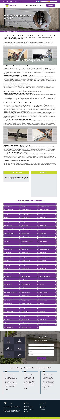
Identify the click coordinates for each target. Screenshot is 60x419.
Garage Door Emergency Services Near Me (10, 292)
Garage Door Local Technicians (26, 230)
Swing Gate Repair (42, 311)
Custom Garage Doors (7, 241)
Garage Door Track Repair (26, 324)
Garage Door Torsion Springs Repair (27, 322)
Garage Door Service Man (25, 295)
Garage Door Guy (6, 322)
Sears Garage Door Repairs (44, 297)
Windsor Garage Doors (43, 319)
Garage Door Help (24, 206)
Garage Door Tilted (25, 316)
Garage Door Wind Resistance (44, 209)
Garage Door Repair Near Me (26, 284)
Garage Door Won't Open (43, 217)
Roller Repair (42, 284)
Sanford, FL (6, 1)
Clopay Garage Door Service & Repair (9, 230)
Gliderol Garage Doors (43, 233)
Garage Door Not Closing (25, 244)
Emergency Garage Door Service (9, 246)
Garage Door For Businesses (8, 303)
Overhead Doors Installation (44, 265)
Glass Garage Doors (43, 230)
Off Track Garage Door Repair (44, 257)
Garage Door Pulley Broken (26, 273)
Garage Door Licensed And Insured (27, 228)
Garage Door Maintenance (26, 236)
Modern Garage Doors (43, 252)
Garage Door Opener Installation (26, 257)
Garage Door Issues (25, 222)
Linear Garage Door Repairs (44, 246)
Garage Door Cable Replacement (9, 273)
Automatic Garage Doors (29, 407)
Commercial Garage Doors (8, 236)
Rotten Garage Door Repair (44, 292)
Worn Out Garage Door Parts (44, 324)
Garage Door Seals (6, 281)
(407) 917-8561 (50, 5)
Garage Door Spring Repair (26, 300)
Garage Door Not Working (25, 249)
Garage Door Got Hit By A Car (8, 319)
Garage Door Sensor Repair (26, 292)
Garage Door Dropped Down (8, 284)
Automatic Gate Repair (7, 214)
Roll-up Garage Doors (43, 281)
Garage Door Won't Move (43, 214)
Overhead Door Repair (43, 260)
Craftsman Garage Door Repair (8, 238)
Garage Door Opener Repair (26, 260)
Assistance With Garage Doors (8, 209)
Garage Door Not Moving (25, 246)
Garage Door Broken (7, 268)
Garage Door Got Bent (7, 316)
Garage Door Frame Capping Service (9, 311)
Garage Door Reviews (25, 287)
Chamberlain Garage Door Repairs (9, 228)
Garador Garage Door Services (8, 257)
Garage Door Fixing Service (8, 300)
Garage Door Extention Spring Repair (9, 297)
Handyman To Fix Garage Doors (44, 238)
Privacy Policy (27, 412)
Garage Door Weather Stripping (44, 206)
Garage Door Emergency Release (9, 287)
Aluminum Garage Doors (29, 406)
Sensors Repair (42, 303)
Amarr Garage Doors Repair (8, 206)
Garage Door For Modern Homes (8, 308)
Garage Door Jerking (25, 225)
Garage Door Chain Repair (8, 276)
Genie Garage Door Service (44, 228)
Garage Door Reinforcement (26, 276)
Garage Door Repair (25, 281)
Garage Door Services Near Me (26, 297)
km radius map (44, 185)
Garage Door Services (33, 5)
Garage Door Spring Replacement (27, 303)
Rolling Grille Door (42, 287)
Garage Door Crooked (7, 279)
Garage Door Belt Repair (7, 265)
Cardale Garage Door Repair (8, 225)
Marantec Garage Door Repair (44, 249)
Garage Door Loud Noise (25, 233)
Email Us (21, 1)
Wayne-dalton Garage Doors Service (45, 316)
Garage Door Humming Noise (8, 324)
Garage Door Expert (7, 295)
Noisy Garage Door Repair (25, 238)
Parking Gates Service (43, 268)
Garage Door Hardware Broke (8, 327)
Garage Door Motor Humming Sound (27, 241)
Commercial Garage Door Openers (9, 233)
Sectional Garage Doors (43, 300)
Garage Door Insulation (25, 217)
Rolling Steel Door (42, 289)
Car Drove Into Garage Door (8, 222)
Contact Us (42, 5)
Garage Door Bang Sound (7, 260)
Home (27, 5)
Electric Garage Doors (7, 244)
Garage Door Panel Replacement (27, 265)
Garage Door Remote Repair (26, 279)
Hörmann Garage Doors (43, 241)
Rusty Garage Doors (43, 295)
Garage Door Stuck (25, 311)
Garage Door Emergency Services (9, 289)
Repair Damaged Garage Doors (44, 273)
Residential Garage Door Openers (45, 276)
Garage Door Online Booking (26, 252)
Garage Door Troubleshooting (26, 327)
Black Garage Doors (7, 217)
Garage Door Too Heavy (25, 319)
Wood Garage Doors (43, 322)
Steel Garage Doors (43, 308)
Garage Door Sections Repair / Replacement (28, 289)
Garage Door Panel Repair (26, 268)
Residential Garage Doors (43, 279)
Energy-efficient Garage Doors (8, 249)
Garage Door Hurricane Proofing (26, 209)
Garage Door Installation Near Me (27, 214)
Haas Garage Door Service (44, 236)
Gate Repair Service (43, 225)
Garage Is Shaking (42, 222)
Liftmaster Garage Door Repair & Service (46, 244)
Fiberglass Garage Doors (7, 252)
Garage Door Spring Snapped (26, 308)
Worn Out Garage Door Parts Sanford (11, 31)
